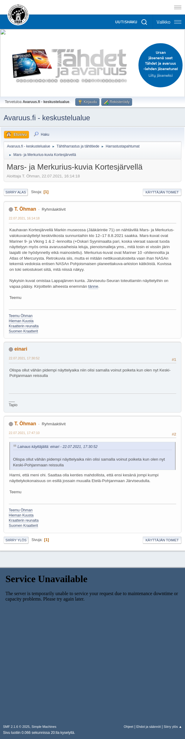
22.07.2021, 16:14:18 (24, 218)
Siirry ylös (16, 540)
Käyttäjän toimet (162, 192)
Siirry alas (15, 192)
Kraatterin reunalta (24, 326)
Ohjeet (128, 726)
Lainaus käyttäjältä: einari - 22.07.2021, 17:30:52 (58, 447)
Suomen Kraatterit (23, 331)
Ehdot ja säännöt (148, 726)
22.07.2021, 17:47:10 (24, 433)
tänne (93, 286)
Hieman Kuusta (21, 321)
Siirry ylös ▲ (173, 726)
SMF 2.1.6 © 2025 (16, 726)
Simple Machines (43, 726)
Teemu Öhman (21, 316)
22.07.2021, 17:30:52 (24, 358)
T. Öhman (25, 209)
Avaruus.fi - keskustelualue (47, 118)
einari (20, 349)
